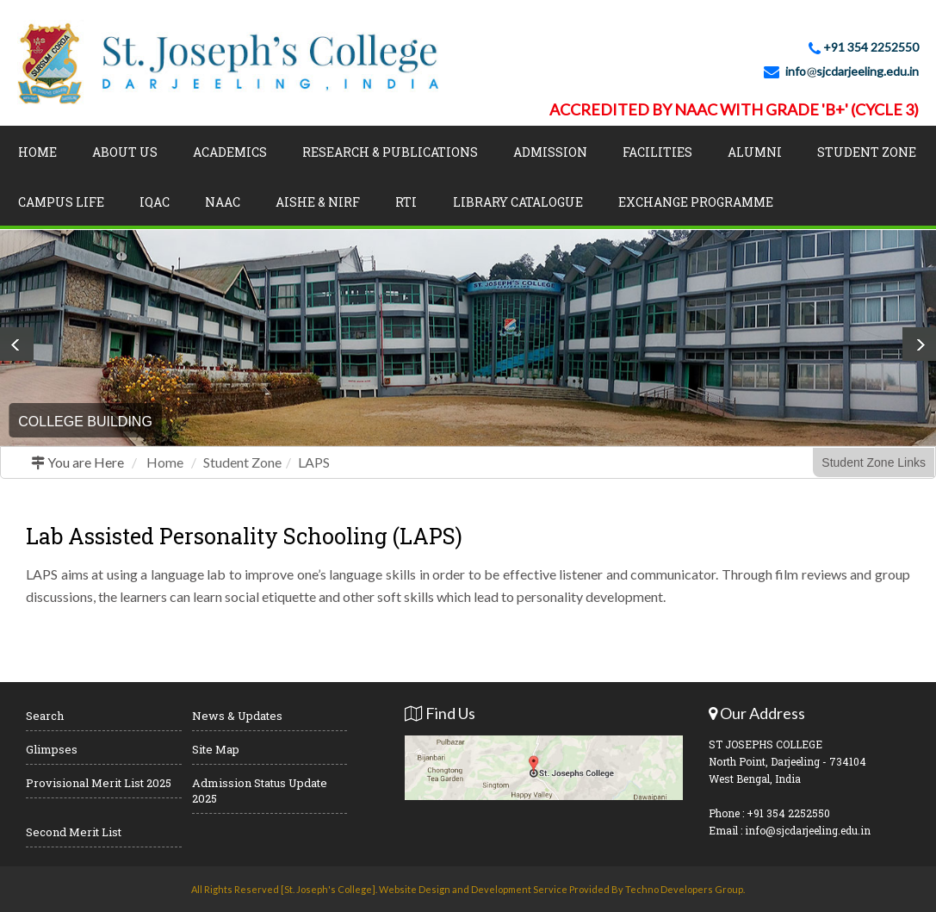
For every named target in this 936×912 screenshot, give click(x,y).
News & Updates (237, 715)
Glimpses (51, 749)
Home (37, 152)
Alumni (755, 152)
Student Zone (866, 152)
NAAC (222, 202)
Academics (230, 152)
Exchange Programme (695, 202)
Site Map (215, 749)
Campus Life (61, 202)
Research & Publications (390, 152)
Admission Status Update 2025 (259, 790)
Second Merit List (73, 832)
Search (45, 715)
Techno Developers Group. (685, 889)
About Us (125, 152)
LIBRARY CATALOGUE (518, 202)
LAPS (314, 462)
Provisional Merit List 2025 (98, 783)
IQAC (154, 202)
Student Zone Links (873, 462)
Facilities (657, 152)
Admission (550, 152)
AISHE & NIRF (318, 202)
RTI (406, 202)
